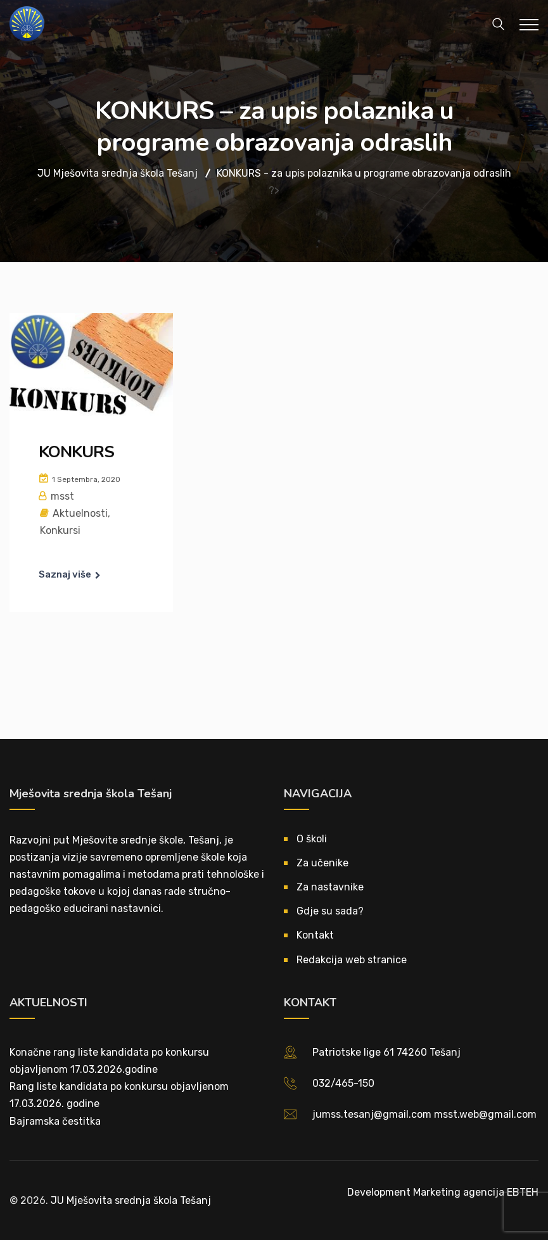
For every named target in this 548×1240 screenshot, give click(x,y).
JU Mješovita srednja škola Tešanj (131, 1200)
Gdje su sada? (330, 911)
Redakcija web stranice (351, 960)
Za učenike (322, 863)
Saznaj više (65, 574)
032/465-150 (343, 1083)
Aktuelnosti (80, 513)
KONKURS (76, 452)
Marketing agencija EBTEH (475, 1192)
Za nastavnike (330, 887)
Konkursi (60, 530)
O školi (311, 839)
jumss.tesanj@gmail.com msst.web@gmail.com (424, 1114)
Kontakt (315, 935)
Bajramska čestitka (55, 1121)
